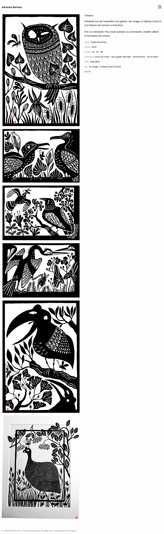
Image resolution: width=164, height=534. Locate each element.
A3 (93, 52)
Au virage (93, 66)
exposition (95, 61)
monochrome (139, 56)
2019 (94, 47)
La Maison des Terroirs (110, 66)
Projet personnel (98, 42)
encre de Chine (102, 56)
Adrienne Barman (12, 7)
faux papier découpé (121, 56)
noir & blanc (152, 56)
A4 (97, 52)
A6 (101, 52)
